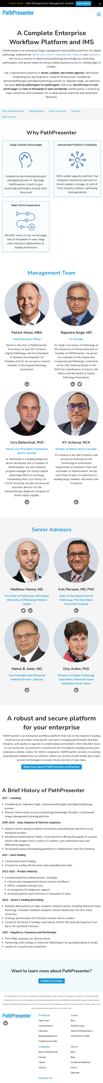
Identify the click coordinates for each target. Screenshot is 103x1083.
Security (42, 1067)
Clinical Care (44, 1020)
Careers (42, 1062)
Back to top (9, 117)
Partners (42, 1057)
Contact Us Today (51, 981)
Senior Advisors (57, 111)
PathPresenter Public (48, 1041)
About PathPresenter (48, 1052)
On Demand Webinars (80, 1062)
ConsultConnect (46, 1026)
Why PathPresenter (13, 111)
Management (36, 111)
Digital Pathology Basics (82, 1031)
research (77, 55)
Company (44, 1046)
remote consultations (58, 55)
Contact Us (45, 1078)
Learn (74, 1015)
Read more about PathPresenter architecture (51, 767)
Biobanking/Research (48, 1036)
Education (43, 1031)
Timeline (76, 111)
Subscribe (75, 1073)
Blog (73, 1020)
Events (74, 1067)
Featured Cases (78, 1026)
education (94, 55)
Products (44, 1015)
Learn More (83, 3)
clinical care (38, 55)
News (74, 1046)
